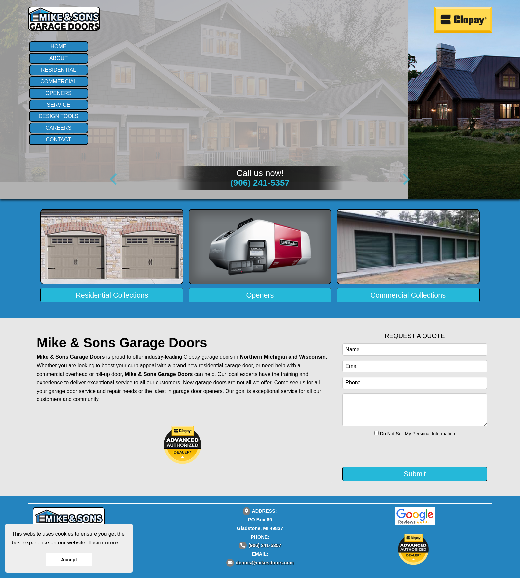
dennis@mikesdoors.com (265, 562)
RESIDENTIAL (58, 70)
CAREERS (58, 128)
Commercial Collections (408, 295)
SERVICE (58, 105)
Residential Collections (112, 295)
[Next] (405, 179)
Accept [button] (69, 559)
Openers (260, 295)
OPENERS (58, 93)
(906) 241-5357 (260, 183)
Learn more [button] (103, 542)
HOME (59, 46)
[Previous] (114, 179)
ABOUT (58, 58)
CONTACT (58, 139)
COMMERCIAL (58, 81)
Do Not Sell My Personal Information (414, 433)
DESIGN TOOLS (58, 116)
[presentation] (382, 451)
